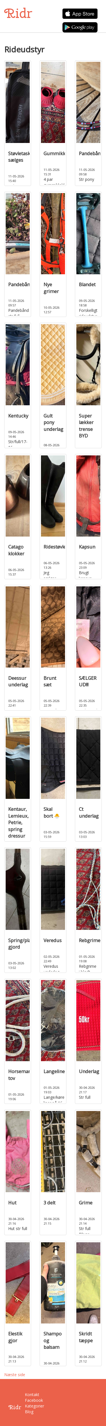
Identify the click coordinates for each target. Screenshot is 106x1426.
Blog (29, 1411)
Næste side (14, 1374)
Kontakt (29, 1394)
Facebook (29, 1400)
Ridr (18, 13)
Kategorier (29, 1406)
